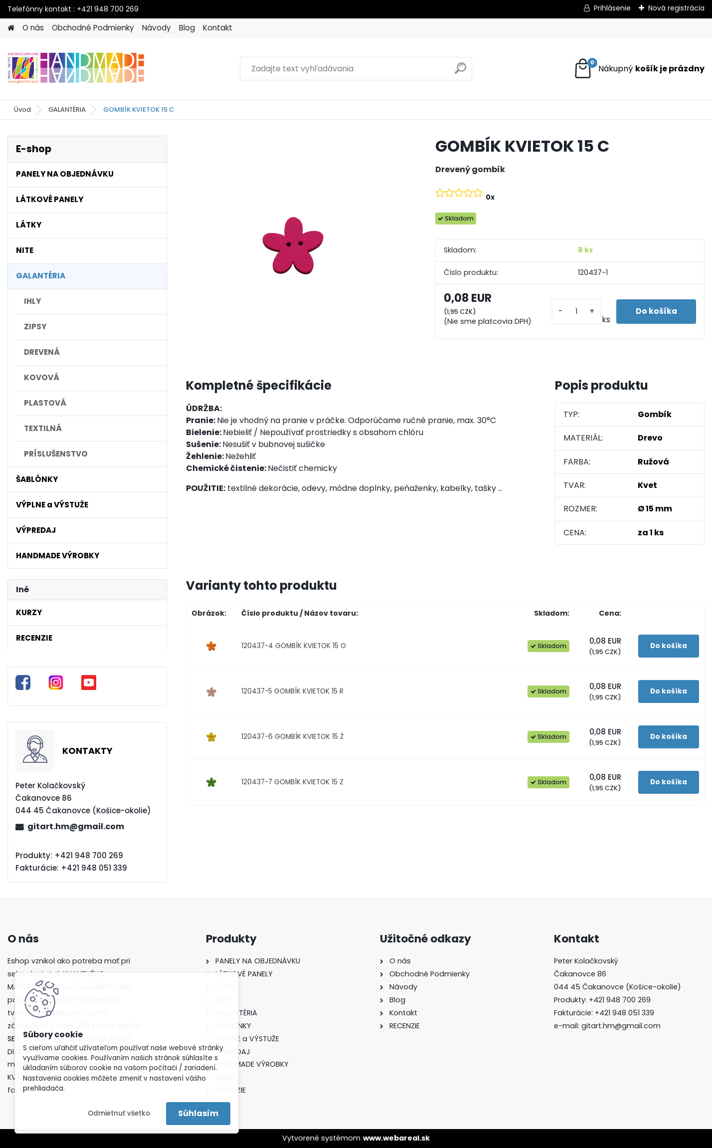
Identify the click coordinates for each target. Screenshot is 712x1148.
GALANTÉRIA (67, 109)
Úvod (22, 109)
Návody (156, 27)
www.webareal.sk (396, 1138)
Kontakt (217, 27)
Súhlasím (198, 1113)
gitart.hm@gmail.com (75, 826)
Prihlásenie (612, 8)
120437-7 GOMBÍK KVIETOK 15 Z (292, 782)
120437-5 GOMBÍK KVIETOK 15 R (292, 691)
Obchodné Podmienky (93, 27)
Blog (187, 27)
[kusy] (575, 311)
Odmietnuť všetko (119, 1113)
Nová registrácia (676, 8)
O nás (33, 27)
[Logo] (76, 69)
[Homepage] (10, 28)
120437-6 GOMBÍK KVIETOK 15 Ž (292, 736)
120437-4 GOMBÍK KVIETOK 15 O (293, 646)
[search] (460, 72)
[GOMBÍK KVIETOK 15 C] (294, 244)
